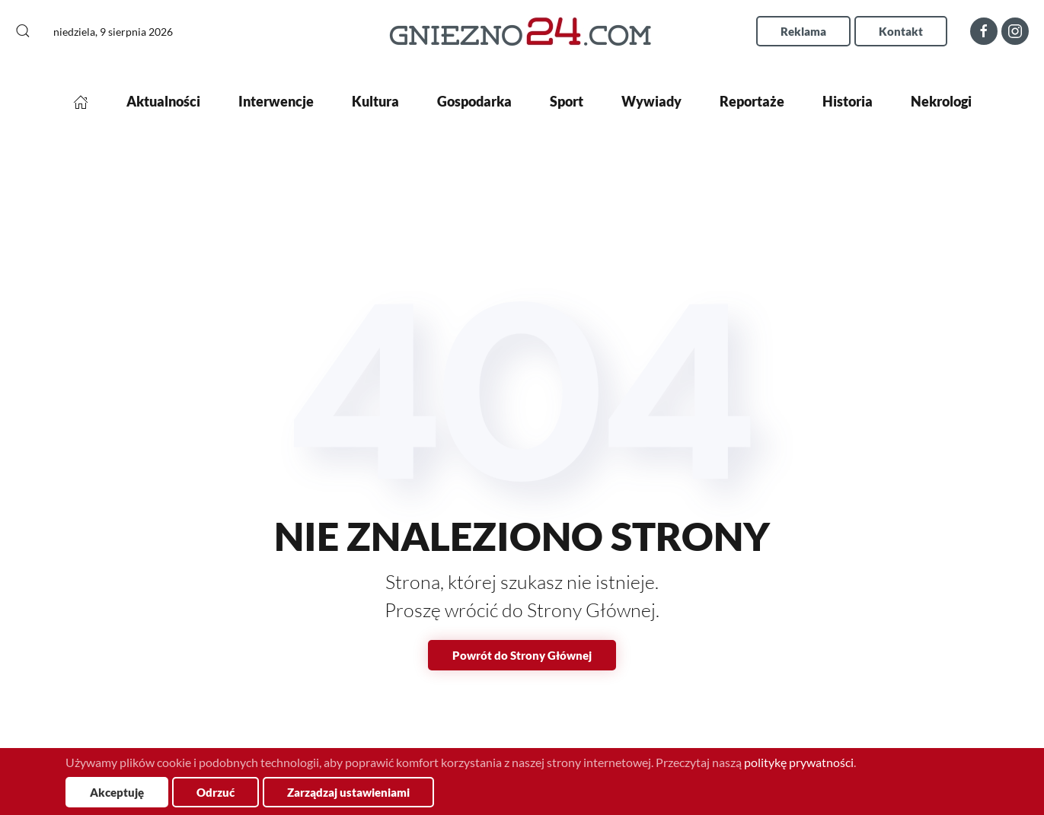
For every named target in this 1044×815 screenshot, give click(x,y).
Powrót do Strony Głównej (522, 655)
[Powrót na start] (522, 30)
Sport (566, 101)
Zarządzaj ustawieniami (348, 792)
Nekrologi (941, 101)
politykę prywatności (799, 762)
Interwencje (276, 101)
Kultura (375, 101)
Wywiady (651, 101)
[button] (22, 31)
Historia (847, 101)
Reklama (803, 31)
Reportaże (752, 101)
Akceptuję (117, 792)
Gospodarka (474, 101)
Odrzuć (215, 792)
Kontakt (901, 31)
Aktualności (163, 101)
